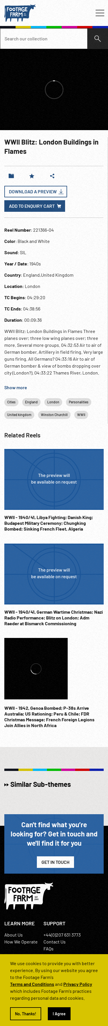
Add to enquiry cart (32, 206)
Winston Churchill (54, 415)
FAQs (48, 948)
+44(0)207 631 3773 (62, 934)
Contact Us (54, 941)
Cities (11, 402)
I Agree (59, 1013)
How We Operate (21, 941)
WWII (81, 415)
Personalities (78, 402)
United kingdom (19, 415)
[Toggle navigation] (100, 13)
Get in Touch (55, 862)
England (31, 402)
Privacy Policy (77, 984)
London (53, 402)
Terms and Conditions (32, 984)
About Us (13, 934)
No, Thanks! (25, 1013)
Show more (15, 387)
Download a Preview (33, 191)
